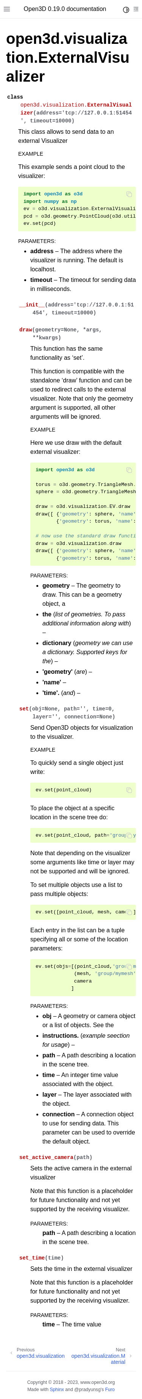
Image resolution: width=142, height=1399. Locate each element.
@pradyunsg (87, 1389)
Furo (110, 1389)
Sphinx (57, 1389)
